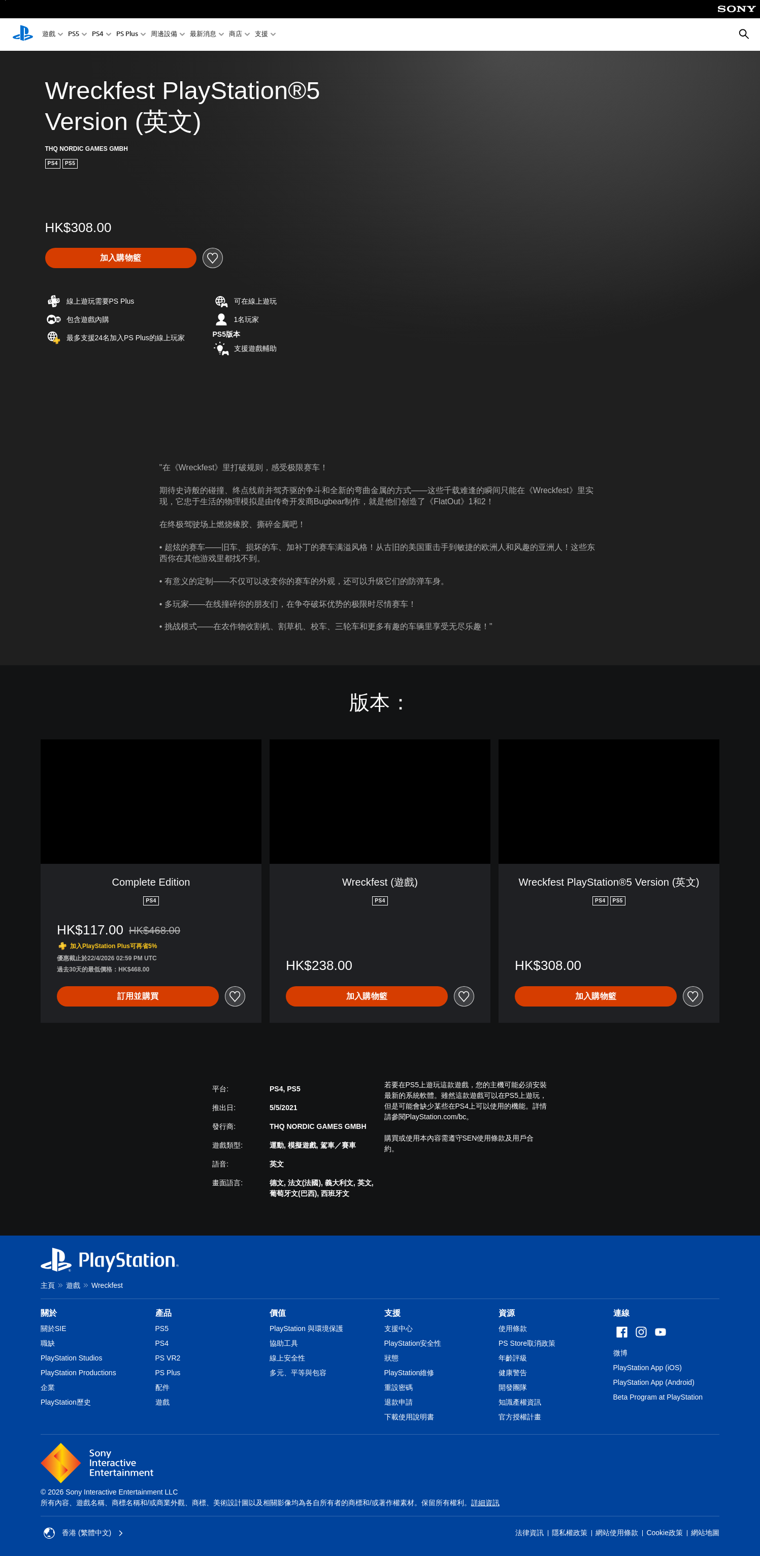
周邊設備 (164, 34)
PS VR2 (168, 1358)
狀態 (391, 1358)
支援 (261, 34)
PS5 (73, 34)
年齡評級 (513, 1358)
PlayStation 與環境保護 (306, 1328)
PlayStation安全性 (413, 1343)
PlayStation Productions (78, 1373)
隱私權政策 (569, 1533)
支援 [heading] (392, 1313)
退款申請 (398, 1402)
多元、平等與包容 (298, 1373)
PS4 (98, 34)
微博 (620, 1353)
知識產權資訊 (520, 1402)
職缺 (48, 1343)
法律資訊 (529, 1533)
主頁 (48, 1285)
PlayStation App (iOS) (647, 1368)
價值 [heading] (278, 1313)
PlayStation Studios (71, 1358)
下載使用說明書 (409, 1417)
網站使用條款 (617, 1533)
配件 (162, 1387)
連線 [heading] (621, 1313)
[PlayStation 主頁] (23, 34)
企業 (48, 1387)
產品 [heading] (163, 1313)
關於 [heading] (49, 1313)
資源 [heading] (507, 1313)
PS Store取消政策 (527, 1343)
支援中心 (398, 1328)
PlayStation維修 (409, 1373)
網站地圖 (705, 1533)
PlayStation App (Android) (654, 1382)
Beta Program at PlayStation (658, 1397)
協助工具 (284, 1343)
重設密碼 (398, 1387)
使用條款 (513, 1328)
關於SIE (54, 1328)
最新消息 (203, 34)
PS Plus (127, 34)
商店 (235, 34)
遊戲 (48, 34)
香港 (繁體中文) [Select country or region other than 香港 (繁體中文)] (83, 1533)
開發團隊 (513, 1387)
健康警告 (513, 1373)
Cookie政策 (664, 1533)
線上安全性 (287, 1358)
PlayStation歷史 (66, 1402)
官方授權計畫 (520, 1417)
